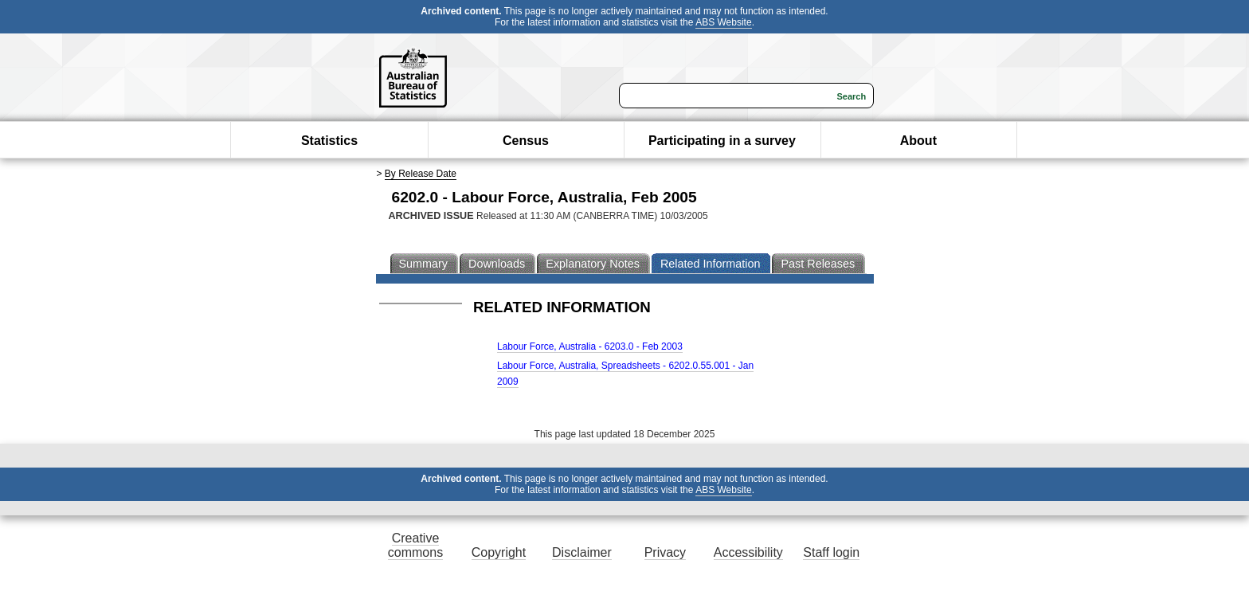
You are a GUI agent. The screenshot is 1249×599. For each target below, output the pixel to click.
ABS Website (723, 22)
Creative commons (415, 545)
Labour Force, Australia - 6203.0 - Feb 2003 (590, 346)
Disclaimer (582, 552)
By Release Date (420, 173)
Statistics (329, 140)
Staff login (831, 552)
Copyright (499, 552)
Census (526, 140)
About (918, 140)
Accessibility (748, 552)
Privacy (665, 552)
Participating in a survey (722, 140)
